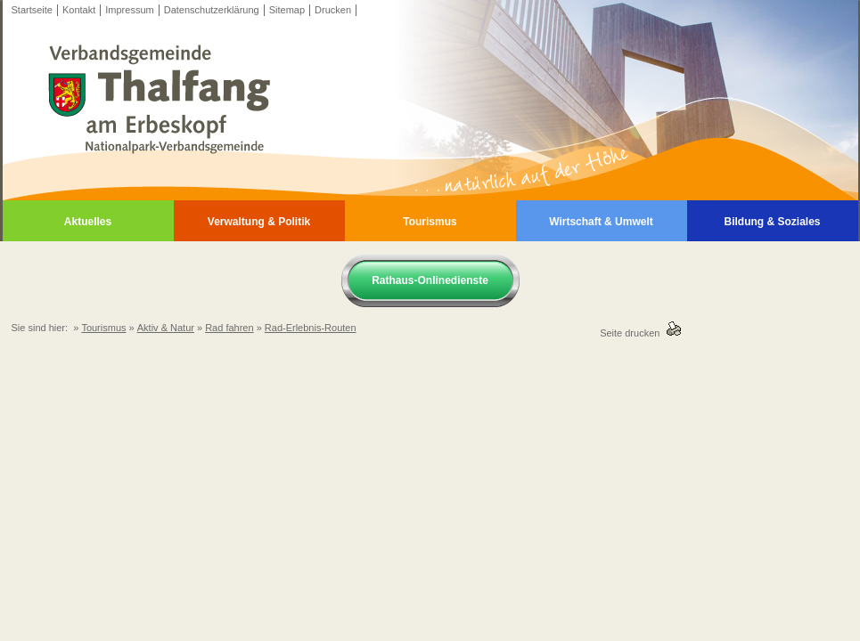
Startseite (32, 9)
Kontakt (78, 9)
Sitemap (287, 9)
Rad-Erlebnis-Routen (310, 327)
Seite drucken (632, 333)
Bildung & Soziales (772, 221)
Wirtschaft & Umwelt (601, 221)
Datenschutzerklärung (211, 9)
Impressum (129, 9)
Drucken (333, 9)
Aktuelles (87, 221)
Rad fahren (229, 327)
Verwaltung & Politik (259, 221)
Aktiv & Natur (165, 327)
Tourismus (429, 221)
